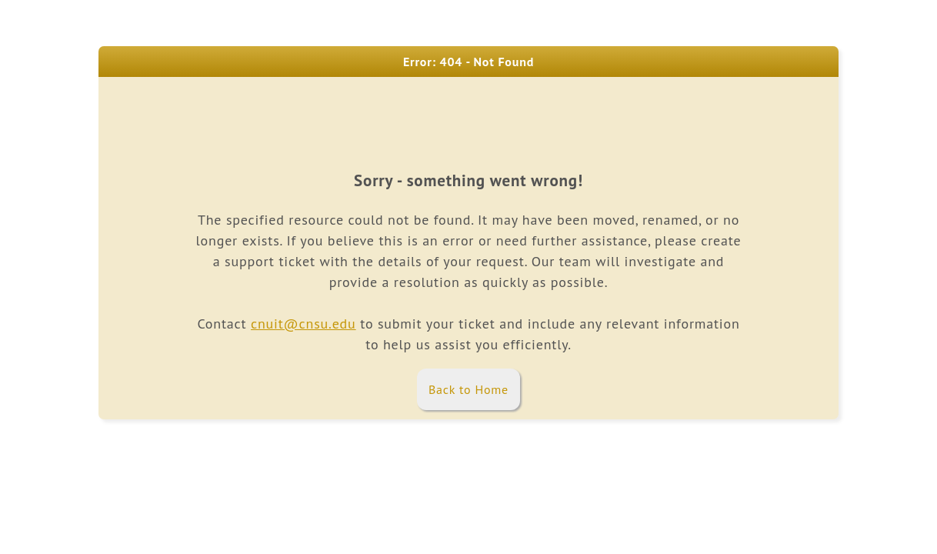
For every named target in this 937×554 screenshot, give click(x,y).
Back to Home (468, 389)
